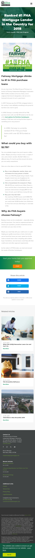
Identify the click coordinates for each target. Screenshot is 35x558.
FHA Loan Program (23, 32)
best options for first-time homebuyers (17, 117)
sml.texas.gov (18, 526)
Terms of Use (6, 489)
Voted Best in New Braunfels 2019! (14, 417)
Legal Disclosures (7, 494)
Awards (13, 32)
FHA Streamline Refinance (11, 382)
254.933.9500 (7, 443)
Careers (5, 486)
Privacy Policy (6, 492)
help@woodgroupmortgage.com (11, 455)
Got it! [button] (9, 554)
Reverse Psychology (8, 475)
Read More (6, 349)
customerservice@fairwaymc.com (11, 501)
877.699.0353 (6, 499)
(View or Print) (28, 515)
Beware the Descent (8, 463)
